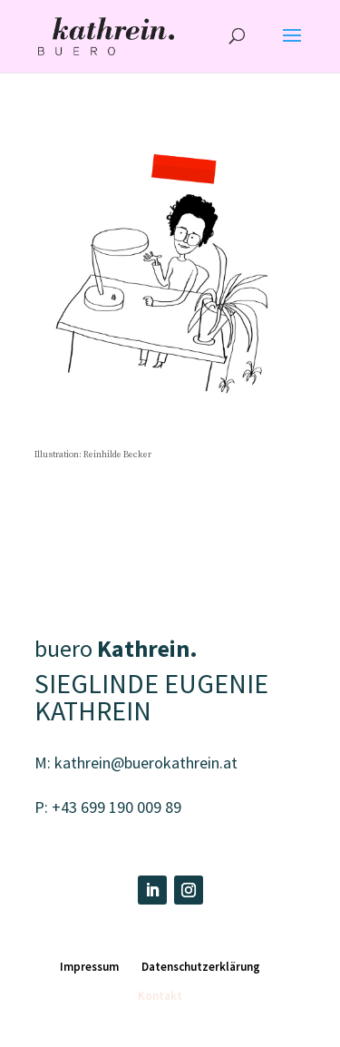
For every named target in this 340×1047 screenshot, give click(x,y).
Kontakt (160, 995)
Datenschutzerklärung (200, 966)
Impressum (89, 966)
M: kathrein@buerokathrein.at (136, 762)
